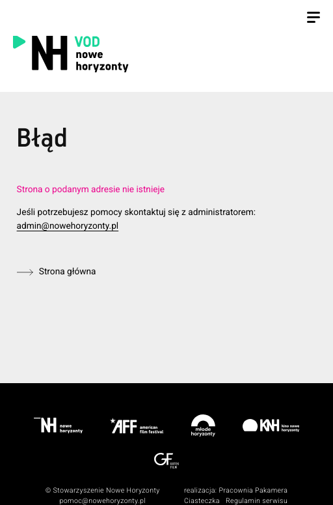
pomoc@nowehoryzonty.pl (102, 501)
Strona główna (67, 272)
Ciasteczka (202, 501)
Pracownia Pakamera (253, 490)
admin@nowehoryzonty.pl (68, 226)
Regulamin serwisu (256, 501)
